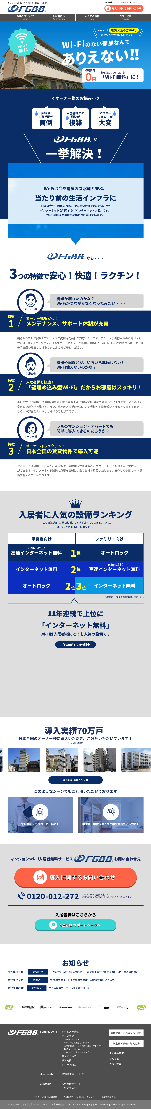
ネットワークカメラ (72, 1039)
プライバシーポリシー (43, 1104)
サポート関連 (69, 1064)
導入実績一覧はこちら (74, 780)
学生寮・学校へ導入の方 (126, 1043)
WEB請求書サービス (73, 1074)
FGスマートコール (72, 1049)
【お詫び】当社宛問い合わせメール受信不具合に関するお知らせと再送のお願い (94, 972)
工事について (69, 1088)
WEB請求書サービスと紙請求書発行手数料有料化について (82, 980)
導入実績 (66, 1060)
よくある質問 (92, 17)
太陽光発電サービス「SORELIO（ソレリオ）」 (84, 1045)
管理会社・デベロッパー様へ (126, 1033)
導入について (69, 1056)
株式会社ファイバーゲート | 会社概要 (121, 2)
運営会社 (26, 1104)
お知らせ (114, 1058)
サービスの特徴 (70, 1031)
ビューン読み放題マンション (76, 1042)
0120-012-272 (53, 895)
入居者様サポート (71, 1083)
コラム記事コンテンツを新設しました (69, 988)
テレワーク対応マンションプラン (78, 1052)
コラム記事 (125, 17)
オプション (68, 1035)
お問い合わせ (14, 1104)
